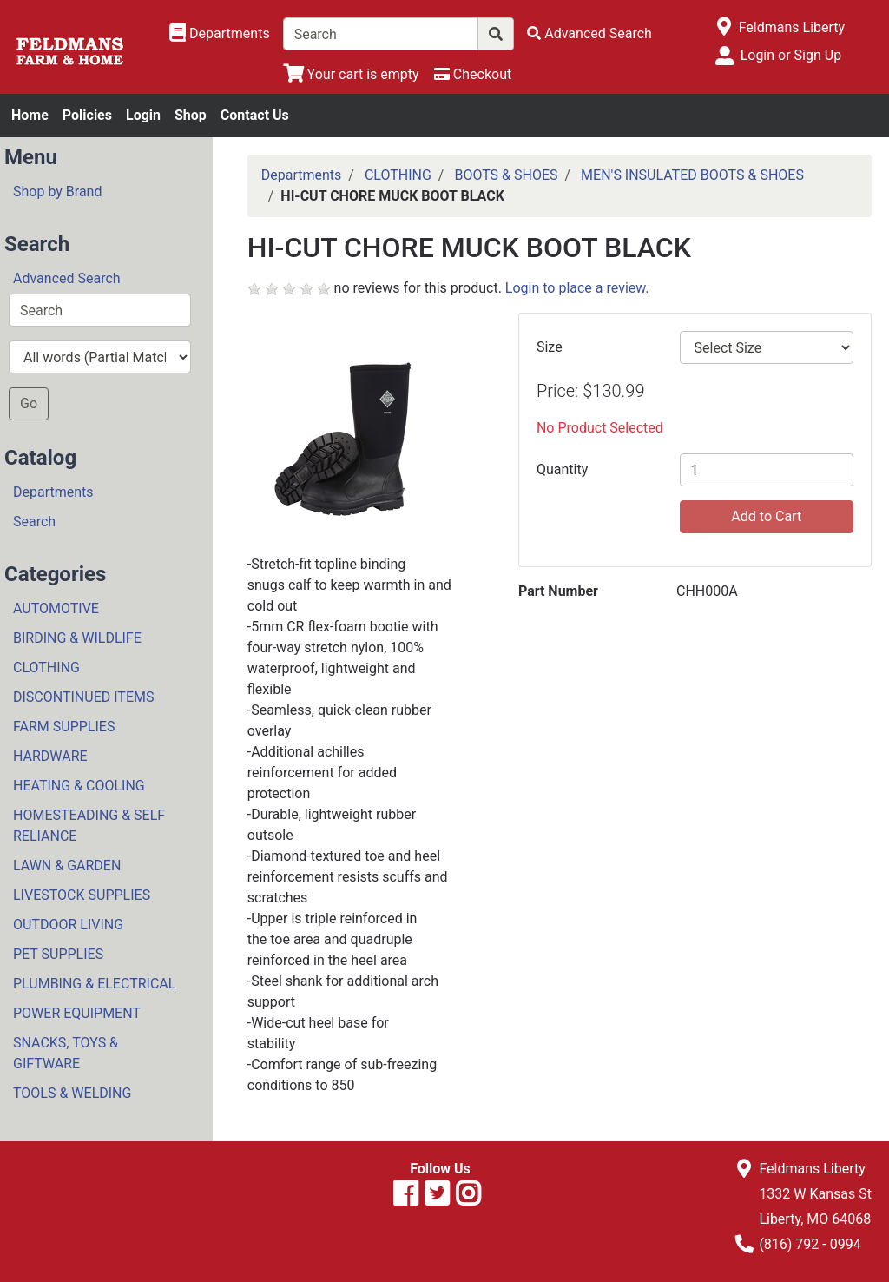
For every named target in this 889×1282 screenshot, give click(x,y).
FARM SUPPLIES (64, 726)
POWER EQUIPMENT (77, 1013)
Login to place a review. (577, 288)
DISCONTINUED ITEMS (83, 697)
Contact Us (255, 115)
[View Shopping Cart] (351, 74)
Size (550, 347)
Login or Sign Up (791, 55)
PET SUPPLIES (58, 954)
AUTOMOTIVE (56, 608)
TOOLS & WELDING (72, 1093)
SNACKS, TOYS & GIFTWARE (65, 1053)
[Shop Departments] (219, 33)
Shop (191, 115)
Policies (87, 115)
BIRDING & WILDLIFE (77, 638)
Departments (53, 492)
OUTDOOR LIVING (68, 924)
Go (28, 403)
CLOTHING (46, 667)
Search (34, 521)
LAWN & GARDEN (67, 865)
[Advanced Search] (589, 33)
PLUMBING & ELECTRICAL (94, 983)
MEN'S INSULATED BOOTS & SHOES (692, 175)
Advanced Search (67, 278)
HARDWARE (50, 756)
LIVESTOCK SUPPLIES (81, 895)
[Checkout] (472, 74)
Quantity (562, 469)
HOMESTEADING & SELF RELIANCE (89, 825)
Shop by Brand (57, 191)
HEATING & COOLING (79, 785)
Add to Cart (766, 516)
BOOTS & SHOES (505, 175)
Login (143, 115)
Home (30, 115)
